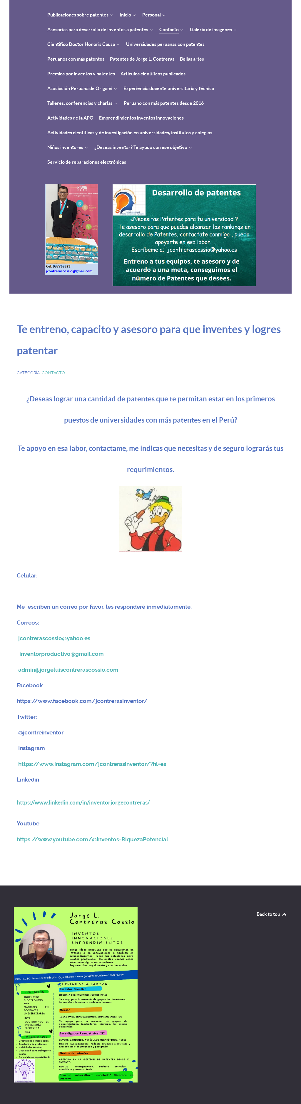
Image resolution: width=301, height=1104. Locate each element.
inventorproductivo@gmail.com (61, 654)
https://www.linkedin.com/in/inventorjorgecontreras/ (83, 803)
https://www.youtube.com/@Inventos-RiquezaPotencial (92, 839)
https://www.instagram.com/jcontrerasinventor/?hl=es (92, 764)
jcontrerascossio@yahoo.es (54, 638)
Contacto (53, 372)
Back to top (272, 914)
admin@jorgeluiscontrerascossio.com (68, 670)
